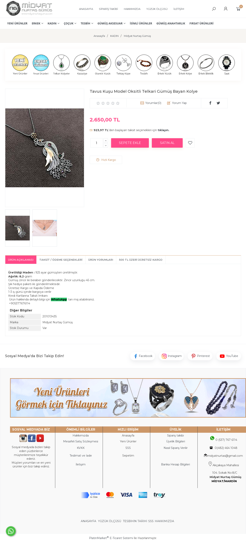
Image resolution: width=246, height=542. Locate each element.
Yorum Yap (179, 103)
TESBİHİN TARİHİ (135, 521)
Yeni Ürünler (128, 441)
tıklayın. (163, 130)
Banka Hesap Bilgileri (175, 464)
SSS (151, 521)
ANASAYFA (89, 521)
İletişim (81, 464)
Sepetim (128, 455)
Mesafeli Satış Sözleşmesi (80, 441)
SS (129, 448)
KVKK (81, 448)
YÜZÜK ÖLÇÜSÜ (109, 521)
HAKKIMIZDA (164, 521)
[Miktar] (96, 143)
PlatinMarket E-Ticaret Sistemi (111, 538)
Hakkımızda (81, 435)
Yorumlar (153, 103)
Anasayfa (128, 435)
